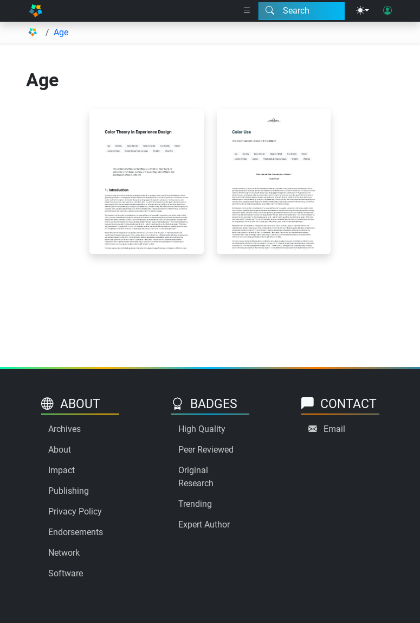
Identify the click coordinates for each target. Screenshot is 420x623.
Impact (61, 470)
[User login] (387, 11)
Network (64, 553)
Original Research (196, 476)
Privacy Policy (75, 511)
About (59, 449)
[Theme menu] (362, 11)
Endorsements (75, 532)
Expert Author (204, 524)
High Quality (201, 429)
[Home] (35, 11)
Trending (195, 504)
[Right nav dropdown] (247, 11)
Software (65, 573)
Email (334, 429)
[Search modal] (302, 11)
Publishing (68, 491)
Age (61, 32)
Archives (64, 429)
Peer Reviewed (206, 449)
